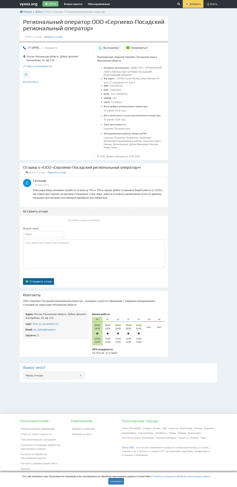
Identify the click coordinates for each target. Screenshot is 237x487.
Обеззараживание (99, 4)
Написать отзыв (54, 36)
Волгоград (148, 437)
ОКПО (107, 102)
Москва (198, 428)
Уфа (164, 428)
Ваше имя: (31, 228)
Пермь (172, 433)
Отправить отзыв (41, 281)
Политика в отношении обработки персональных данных (39, 444)
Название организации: (117, 67)
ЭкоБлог (24, 464)
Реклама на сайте (81, 433)
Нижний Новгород (166, 437)
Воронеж (209, 428)
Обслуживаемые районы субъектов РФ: (125, 133)
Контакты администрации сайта (38, 459)
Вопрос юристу (73, 4)
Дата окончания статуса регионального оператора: (133, 115)
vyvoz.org (29, 4)
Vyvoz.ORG (128, 447)
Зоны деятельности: (115, 124)
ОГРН (107, 94)
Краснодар (186, 428)
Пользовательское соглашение (37, 437)
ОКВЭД (108, 98)
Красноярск (194, 433)
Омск (203, 437)
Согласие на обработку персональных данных (41, 452)
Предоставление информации (37, 428)
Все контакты (31, 81)
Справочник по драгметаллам (36, 469)
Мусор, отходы (34, 375)
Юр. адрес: (110, 78)
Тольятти (183, 437)
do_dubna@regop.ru (44, 329)
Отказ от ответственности (35, 433)
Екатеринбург (146, 433)
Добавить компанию (82, 428)
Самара (147, 428)
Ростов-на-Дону (131, 437)
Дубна (38, 11)
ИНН (106, 85)
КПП (106, 89)
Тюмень (182, 433)
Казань (157, 428)
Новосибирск (129, 433)
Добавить (195, 4)
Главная (27, 11)
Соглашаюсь (116, 481)
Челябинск (161, 433)
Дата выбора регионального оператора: (126, 106)
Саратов (173, 428)
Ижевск (194, 437)
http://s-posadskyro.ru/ (39, 66)
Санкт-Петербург (131, 428)
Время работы (101, 314)
